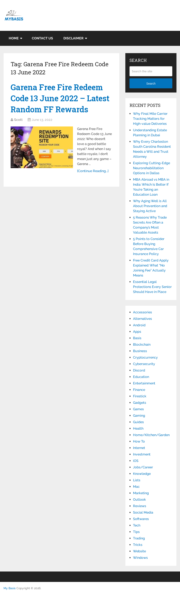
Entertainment (144, 383)
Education (141, 377)
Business (140, 351)
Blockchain (141, 344)
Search (150, 83)
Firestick (139, 396)
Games (138, 409)
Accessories (142, 312)
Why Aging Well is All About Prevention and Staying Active (150, 206)
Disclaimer (73, 38)
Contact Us (42, 38)
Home (14, 38)
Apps (137, 332)
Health (138, 428)
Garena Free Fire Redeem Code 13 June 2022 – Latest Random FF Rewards (60, 98)
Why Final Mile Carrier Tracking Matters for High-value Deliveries (150, 119)
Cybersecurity (144, 364)
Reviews (139, 506)
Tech (136, 525)
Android (139, 325)
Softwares (141, 519)
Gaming (139, 416)
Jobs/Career (143, 467)
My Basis (10, 588)
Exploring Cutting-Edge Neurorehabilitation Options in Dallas (151, 168)
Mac (136, 487)
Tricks (137, 545)
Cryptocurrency (145, 357)
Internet (139, 448)
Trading (139, 538)
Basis (137, 338)
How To (139, 441)
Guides (138, 422)
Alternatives (142, 319)
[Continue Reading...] (92, 171)
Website (139, 551)
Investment (141, 454)
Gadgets (139, 403)
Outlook (139, 499)
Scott (18, 120)
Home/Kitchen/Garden (151, 435)
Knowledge (142, 474)
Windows (140, 558)
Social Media (143, 512)
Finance (139, 390)
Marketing (141, 493)
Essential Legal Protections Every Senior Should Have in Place (152, 287)
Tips (136, 532)
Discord (139, 370)
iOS (135, 461)
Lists (136, 480)
